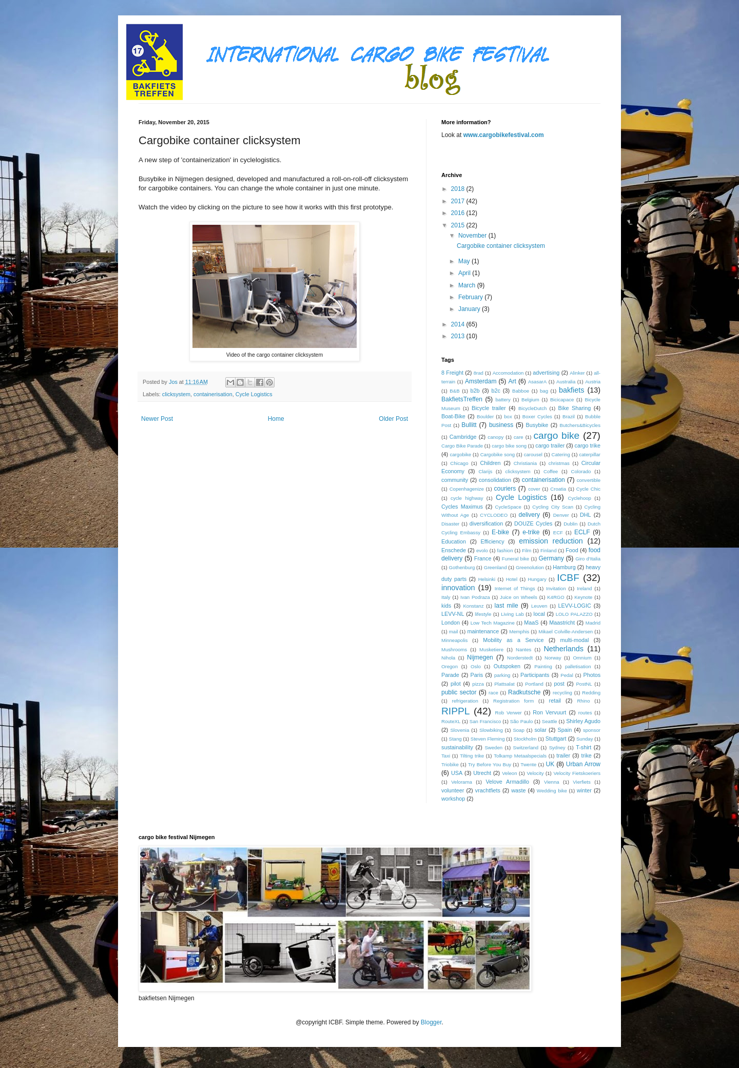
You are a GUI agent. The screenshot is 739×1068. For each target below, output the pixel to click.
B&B (454, 391)
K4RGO (556, 597)
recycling (562, 692)
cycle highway (467, 498)
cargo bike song (509, 446)
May (465, 261)
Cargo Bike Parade (462, 446)
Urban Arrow (583, 764)
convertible (588, 480)
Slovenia (459, 730)
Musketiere (491, 649)
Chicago (459, 463)
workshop (453, 798)
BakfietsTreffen (461, 399)
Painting (543, 666)
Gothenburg (462, 567)
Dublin (570, 524)
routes (585, 712)
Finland (548, 550)
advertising (546, 373)
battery (503, 399)
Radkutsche (524, 692)
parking (502, 675)
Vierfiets (581, 782)
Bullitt (468, 425)
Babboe (520, 391)
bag (544, 391)
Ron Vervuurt (549, 712)
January (470, 309)
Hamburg (564, 567)
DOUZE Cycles (533, 523)
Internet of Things (515, 588)
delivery (529, 514)
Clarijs (486, 471)
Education (453, 541)
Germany (550, 558)
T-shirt (583, 747)
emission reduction (551, 541)
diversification (486, 523)
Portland (534, 684)
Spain (565, 730)
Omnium (582, 658)
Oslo (476, 666)
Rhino (583, 701)
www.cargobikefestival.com (503, 135)
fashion (505, 550)
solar (540, 730)
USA (456, 773)
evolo (482, 550)
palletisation (578, 666)
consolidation (495, 480)
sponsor (591, 730)
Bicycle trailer (489, 408)
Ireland (584, 588)
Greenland (495, 567)
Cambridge (463, 437)
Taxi (445, 756)
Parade (450, 675)
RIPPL (455, 711)
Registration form (513, 701)
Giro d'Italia (587, 558)
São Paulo (521, 721)
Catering (561, 454)
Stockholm (525, 739)
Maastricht (562, 622)
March (467, 285)
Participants (534, 675)
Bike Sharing (574, 408)
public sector (459, 692)
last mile (506, 605)
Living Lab (512, 614)
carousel (533, 454)
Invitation (556, 588)
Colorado (581, 471)
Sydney (557, 747)
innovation (458, 588)
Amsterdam (480, 381)
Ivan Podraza (475, 597)
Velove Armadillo (507, 782)
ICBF (568, 577)
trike (586, 755)
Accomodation (508, 373)
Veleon (509, 773)
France (483, 558)
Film (526, 550)
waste (518, 790)
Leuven (539, 606)
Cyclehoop (579, 498)
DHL (585, 515)
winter (584, 790)
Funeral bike (515, 558)
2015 (458, 225)
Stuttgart (556, 738)
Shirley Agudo (583, 721)
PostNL (584, 684)
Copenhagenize (467, 489)
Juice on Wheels (518, 597)
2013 (458, 336)
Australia (565, 381)
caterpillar (589, 454)
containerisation (212, 394)
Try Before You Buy (489, 764)
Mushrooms (454, 649)
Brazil (568, 416)
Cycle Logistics (254, 394)
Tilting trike (472, 756)
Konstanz (473, 606)
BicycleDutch (532, 408)
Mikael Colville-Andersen (565, 631)
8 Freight (452, 373)
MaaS (531, 622)
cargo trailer (550, 445)
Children (490, 463)
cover (534, 489)
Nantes (523, 649)
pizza (477, 684)
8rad (478, 373)
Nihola (448, 658)
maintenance (483, 631)
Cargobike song (497, 454)
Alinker (577, 373)
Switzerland (526, 747)
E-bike (500, 532)
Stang (455, 739)
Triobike (450, 764)
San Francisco (485, 721)
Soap (518, 730)
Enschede (453, 550)
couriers (505, 488)
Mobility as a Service (513, 640)
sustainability (457, 747)
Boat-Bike (453, 416)
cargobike (460, 454)
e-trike (530, 532)
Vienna (551, 782)
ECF (558, 532)
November (473, 235)
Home (276, 418)
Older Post (393, 418)
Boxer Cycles (537, 416)
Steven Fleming (488, 739)
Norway (552, 658)
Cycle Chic (588, 489)
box (508, 416)
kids (446, 606)
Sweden (493, 747)
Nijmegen (480, 657)
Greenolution (530, 567)
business (501, 425)
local (539, 614)
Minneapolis (454, 640)
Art (512, 381)
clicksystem (176, 394)
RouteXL (450, 721)
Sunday (584, 739)
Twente (528, 764)
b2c (496, 390)
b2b (474, 390)
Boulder (485, 416)
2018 (458, 188)
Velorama (461, 782)
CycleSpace (508, 507)
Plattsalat (504, 684)
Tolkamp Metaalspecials (520, 756)
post (559, 684)
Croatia (558, 489)
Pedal (566, 675)
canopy (495, 437)
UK (550, 764)
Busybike (537, 425)
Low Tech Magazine (493, 623)
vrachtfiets (487, 790)
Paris (477, 675)
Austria (592, 381)
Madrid (593, 623)
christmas (559, 463)
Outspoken (507, 666)
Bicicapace (562, 399)
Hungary (537, 579)
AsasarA (537, 381)
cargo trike (587, 445)
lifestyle (483, 614)
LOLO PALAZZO (574, 614)
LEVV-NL (452, 614)
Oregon (449, 666)
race (493, 692)
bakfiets (572, 390)
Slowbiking (491, 730)
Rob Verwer (508, 712)
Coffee (550, 471)
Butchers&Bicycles (580, 425)
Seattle (549, 721)
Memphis (519, 631)
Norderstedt (520, 658)
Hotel (511, 579)
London (450, 622)
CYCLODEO (494, 515)
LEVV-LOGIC (574, 606)
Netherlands (563, 649)
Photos (591, 675)
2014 (458, 324)
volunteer (452, 790)
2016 (458, 213)
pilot (456, 684)
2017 (458, 201)
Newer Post (157, 418)
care (518, 437)
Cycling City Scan (552, 507)
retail (555, 700)
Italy (446, 597)
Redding (591, 692)
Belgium (530, 399)
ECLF (582, 532)
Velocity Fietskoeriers (576, 773)
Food (572, 550)
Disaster (450, 524)
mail (453, 631)
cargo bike (556, 435)
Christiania (525, 463)
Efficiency (492, 541)
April (465, 273)
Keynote (583, 597)
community (454, 480)
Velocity (535, 773)
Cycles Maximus (462, 506)
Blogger (431, 1022)
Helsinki (487, 579)
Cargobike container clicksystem (501, 245)
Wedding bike (552, 790)
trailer (563, 755)
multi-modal (574, 640)
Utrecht (482, 773)
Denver (561, 515)
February (471, 297)
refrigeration (465, 701)
